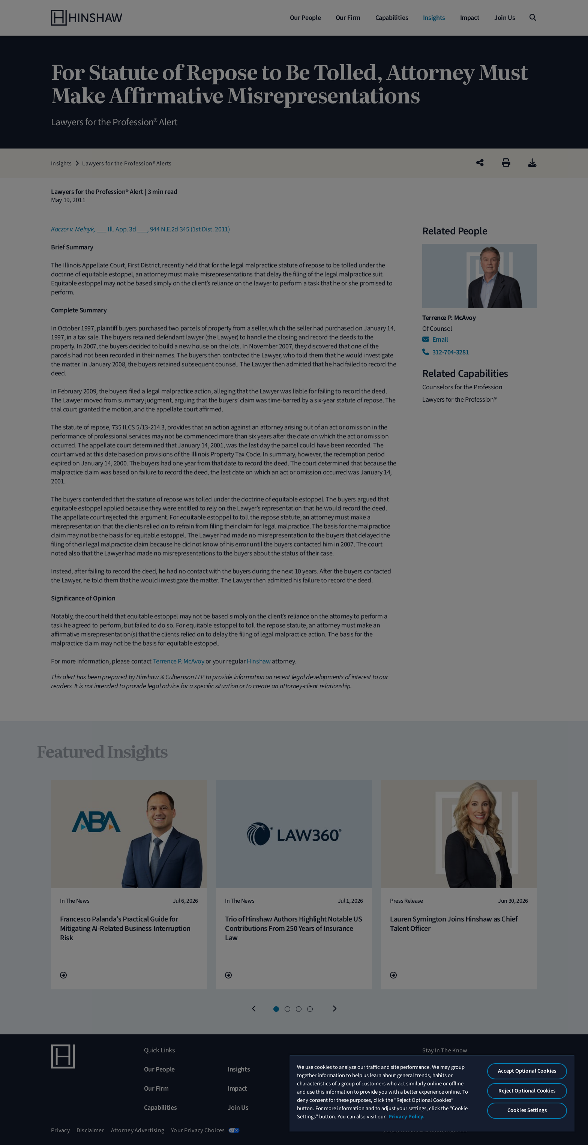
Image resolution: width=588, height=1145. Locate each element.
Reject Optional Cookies (526, 1091)
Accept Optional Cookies (527, 1071)
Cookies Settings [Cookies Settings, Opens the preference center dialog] (527, 1110)
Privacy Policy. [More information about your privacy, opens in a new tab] (406, 1117)
